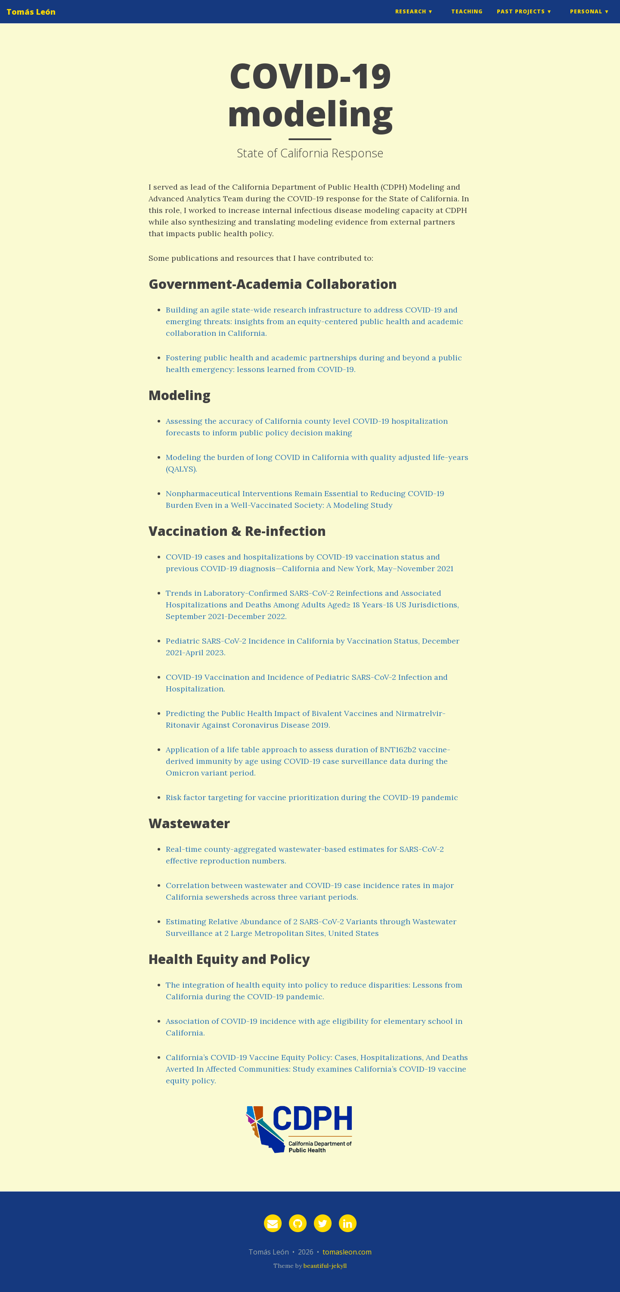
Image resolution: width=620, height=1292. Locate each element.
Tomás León (31, 19)
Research (410, 19)
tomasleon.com (347, 1252)
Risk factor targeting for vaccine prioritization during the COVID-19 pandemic (312, 797)
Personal (586, 19)
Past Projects (521, 19)
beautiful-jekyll (325, 1266)
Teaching (467, 19)
